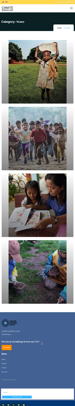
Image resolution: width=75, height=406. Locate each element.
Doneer (6, 347)
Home (59, 28)
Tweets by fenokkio (9, 380)
